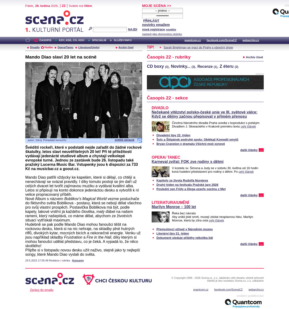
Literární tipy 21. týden (172, 233)
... (261, 150)
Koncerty (78, 260)
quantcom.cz (193, 40)
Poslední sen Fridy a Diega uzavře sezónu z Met (191, 189)
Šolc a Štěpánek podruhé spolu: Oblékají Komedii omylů (197, 139)
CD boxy (158, 66)
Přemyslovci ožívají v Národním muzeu (184, 229)
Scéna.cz (33, 12)
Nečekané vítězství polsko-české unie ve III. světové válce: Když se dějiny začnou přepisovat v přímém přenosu (205, 114)
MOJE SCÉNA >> (156, 6)
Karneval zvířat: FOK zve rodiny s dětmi (187, 162)
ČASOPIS (45, 40)
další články (249, 150)
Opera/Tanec (65, 47)
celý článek (248, 126)
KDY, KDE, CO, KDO (71, 40)
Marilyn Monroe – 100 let (174, 207)
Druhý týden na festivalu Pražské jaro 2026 (187, 184)
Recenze (207, 66)
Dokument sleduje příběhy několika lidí (184, 238)
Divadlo (35, 47)
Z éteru (229, 66)
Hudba (48, 47)
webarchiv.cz (251, 40)
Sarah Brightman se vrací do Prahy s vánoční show (198, 47)
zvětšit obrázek (124, 139)
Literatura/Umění (88, 47)
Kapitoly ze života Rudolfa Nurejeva (182, 180)
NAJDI (132, 29)
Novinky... (183, 66)
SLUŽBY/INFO (123, 40)
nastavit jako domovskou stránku (162, 34)
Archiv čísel (126, 47)
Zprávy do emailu (41, 290)
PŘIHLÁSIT (151, 20)
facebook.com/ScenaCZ (222, 40)
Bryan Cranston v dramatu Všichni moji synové (190, 144)
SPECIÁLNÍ (99, 40)
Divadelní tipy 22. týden (173, 135)
